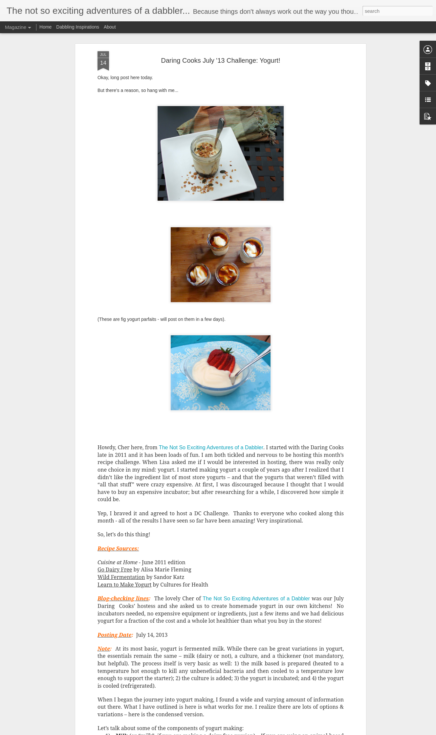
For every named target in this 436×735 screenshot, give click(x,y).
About (110, 27)
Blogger (238, 731)
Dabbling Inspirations (77, 27)
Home (45, 27)
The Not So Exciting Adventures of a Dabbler (211, 346)
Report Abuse (258, 731)
